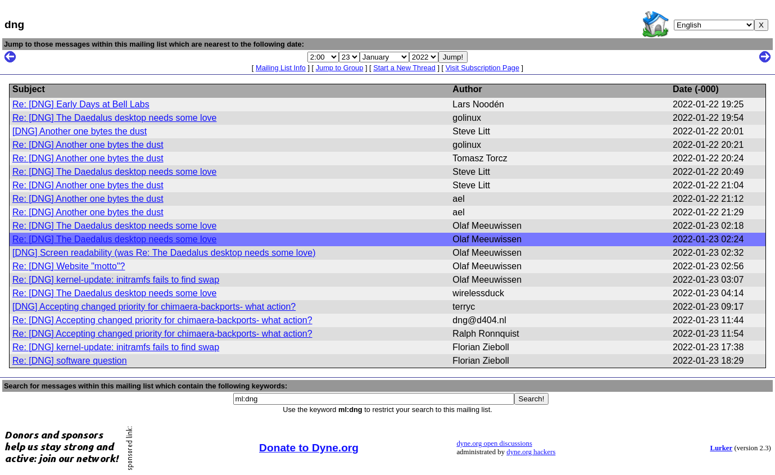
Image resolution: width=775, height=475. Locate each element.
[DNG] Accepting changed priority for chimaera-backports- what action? (154, 306)
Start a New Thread (404, 68)
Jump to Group (340, 68)
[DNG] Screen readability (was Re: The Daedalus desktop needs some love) (164, 252)
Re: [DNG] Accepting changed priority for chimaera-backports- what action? (162, 320)
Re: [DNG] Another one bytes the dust (88, 145)
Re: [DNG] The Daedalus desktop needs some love (114, 118)
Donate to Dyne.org (309, 448)
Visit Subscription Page (482, 68)
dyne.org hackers (530, 452)
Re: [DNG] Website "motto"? (68, 266)
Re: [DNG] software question (69, 360)
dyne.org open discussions (494, 443)
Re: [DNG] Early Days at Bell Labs (80, 104)
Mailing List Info (281, 68)
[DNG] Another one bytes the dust (79, 131)
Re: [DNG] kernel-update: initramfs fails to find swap (115, 279)
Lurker (721, 448)
